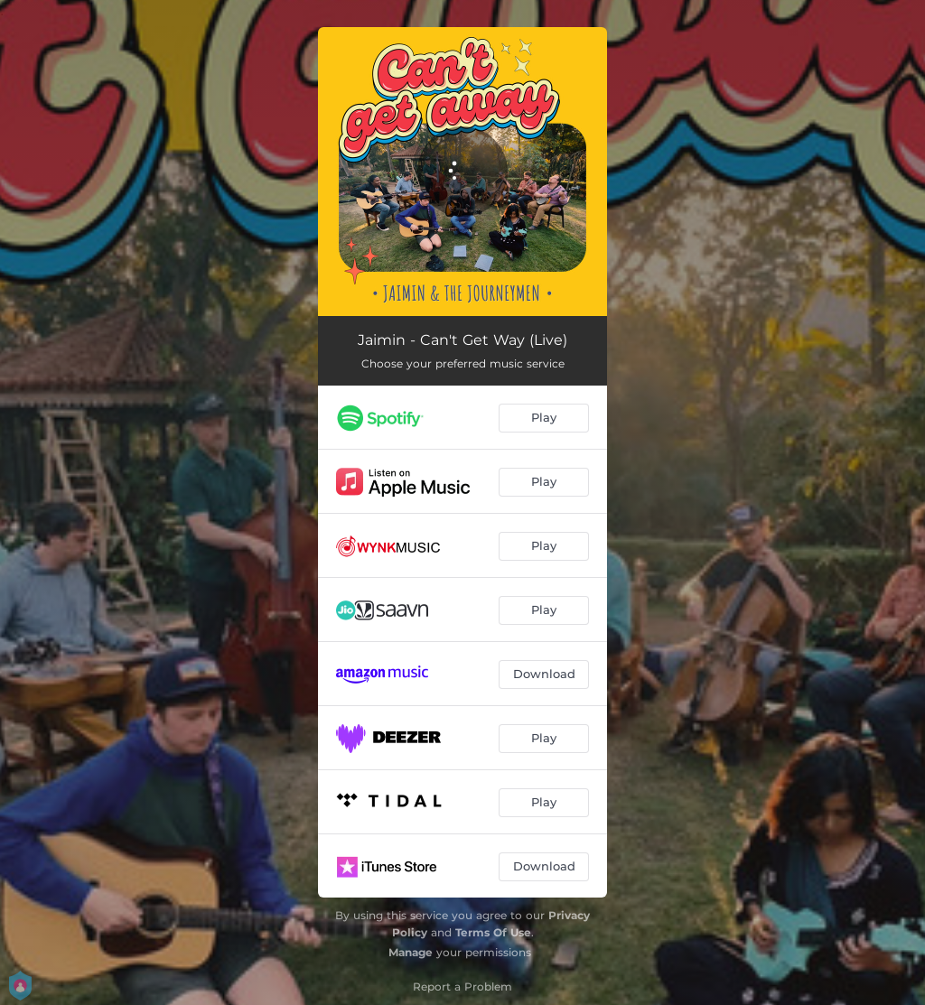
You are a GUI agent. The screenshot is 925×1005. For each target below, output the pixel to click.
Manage (410, 952)
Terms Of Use (493, 932)
